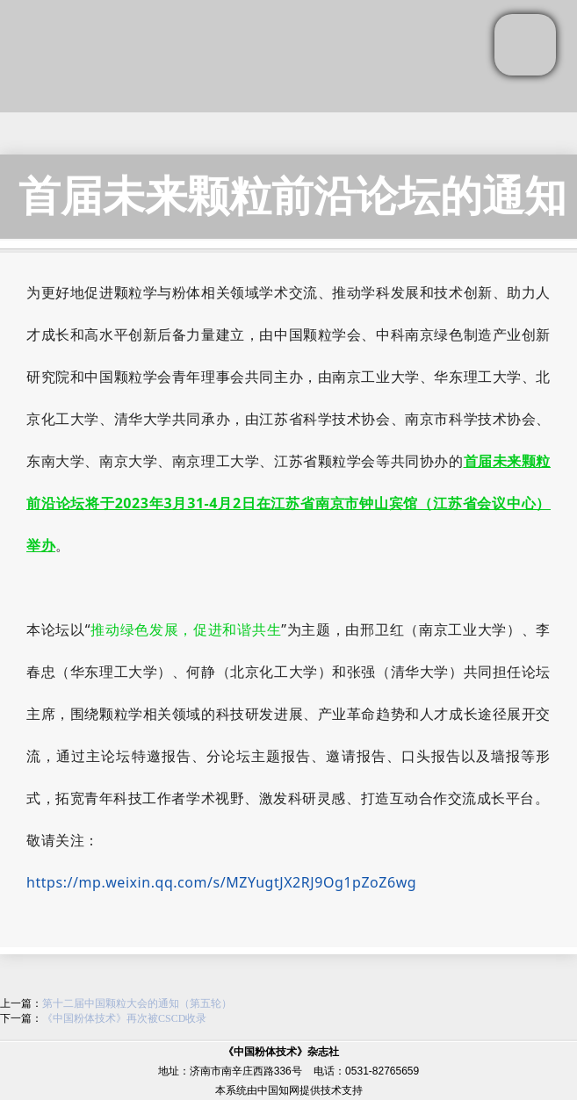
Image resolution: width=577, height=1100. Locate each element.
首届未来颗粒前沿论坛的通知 (292, 196)
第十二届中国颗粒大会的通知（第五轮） (137, 1003)
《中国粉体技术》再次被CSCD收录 (124, 1018)
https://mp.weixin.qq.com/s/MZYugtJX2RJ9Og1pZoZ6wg (221, 882)
